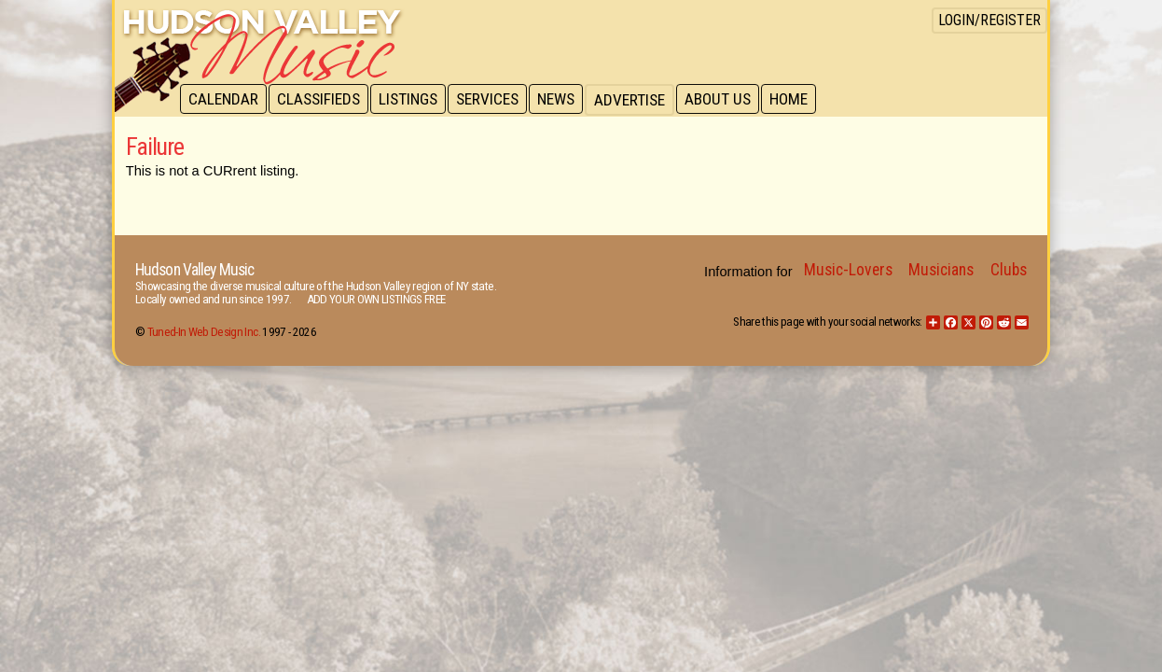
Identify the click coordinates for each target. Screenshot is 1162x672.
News (564, 100)
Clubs (1008, 269)
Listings (412, 100)
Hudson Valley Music (194, 269)
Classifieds (321, 100)
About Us (728, 100)
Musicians (941, 269)
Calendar (224, 100)
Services (494, 100)
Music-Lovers (848, 269)
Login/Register (989, 20)
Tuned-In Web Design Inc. (203, 332)
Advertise (638, 100)
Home (801, 100)
